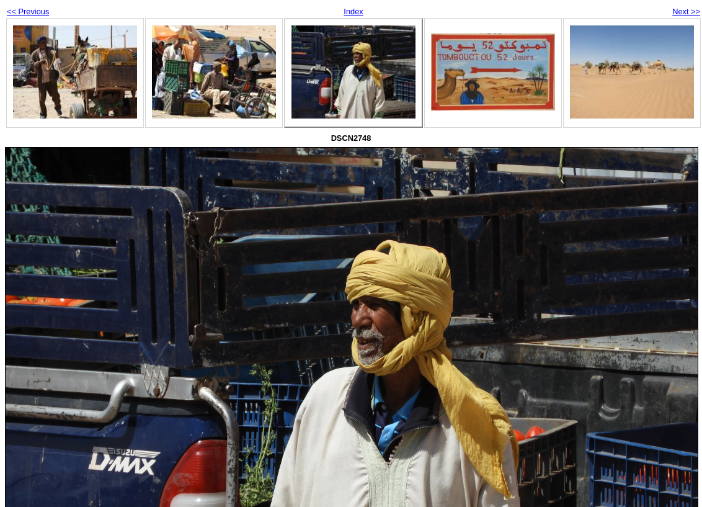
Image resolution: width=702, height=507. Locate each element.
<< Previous (28, 11)
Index (353, 11)
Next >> (686, 11)
